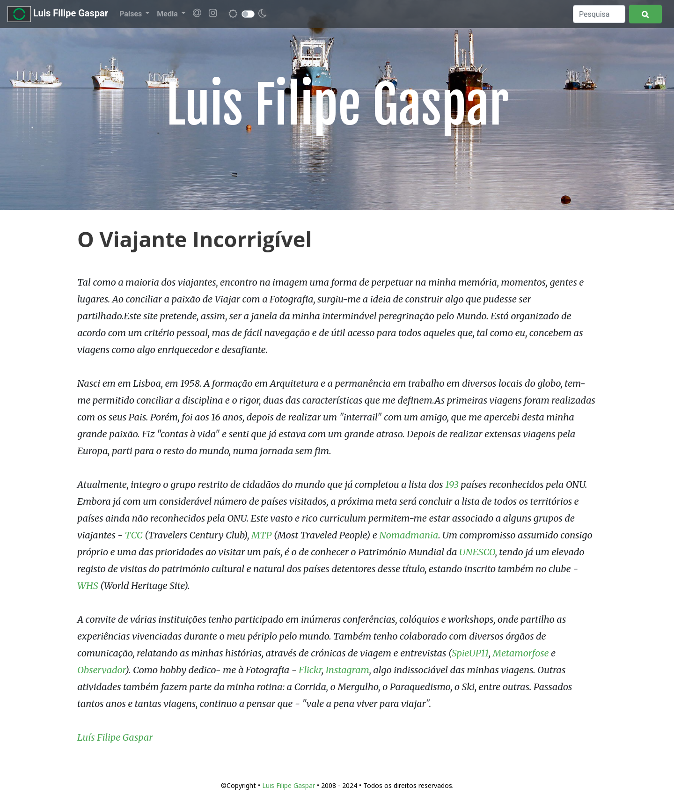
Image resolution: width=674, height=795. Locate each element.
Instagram (347, 670)
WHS (87, 585)
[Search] (599, 14)
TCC (134, 535)
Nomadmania (408, 535)
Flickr (310, 670)
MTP (261, 535)
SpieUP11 (470, 653)
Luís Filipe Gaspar (115, 737)
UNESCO (477, 552)
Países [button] (131, 13)
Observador (101, 670)
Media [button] (168, 13)
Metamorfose (521, 653)
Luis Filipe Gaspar (57, 14)
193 (452, 484)
